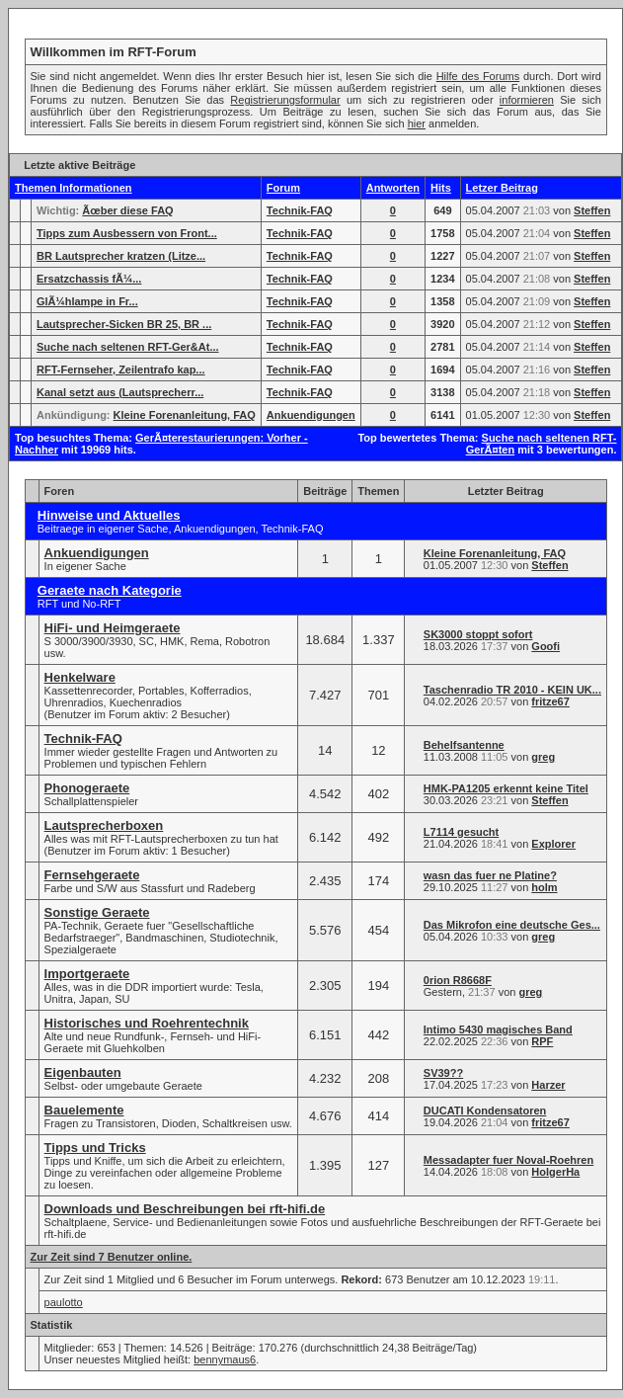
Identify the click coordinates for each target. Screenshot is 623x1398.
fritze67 (550, 701)
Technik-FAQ (300, 210)
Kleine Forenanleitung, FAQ (185, 415)
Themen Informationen (73, 188)
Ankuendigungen (311, 415)
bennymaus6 (225, 1359)
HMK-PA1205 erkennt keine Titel (506, 788)
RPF (542, 1041)
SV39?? (443, 1073)
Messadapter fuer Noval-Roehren (508, 1160)
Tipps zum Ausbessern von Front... (127, 233)
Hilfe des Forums (478, 76)
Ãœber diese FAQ (127, 210)
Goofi (545, 646)
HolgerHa (555, 1172)
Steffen (592, 210)
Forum (283, 188)
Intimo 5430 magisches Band (498, 1029)
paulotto (63, 1302)
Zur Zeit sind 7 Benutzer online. (112, 1257)
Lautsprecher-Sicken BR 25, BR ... (124, 324)
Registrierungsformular (285, 100)
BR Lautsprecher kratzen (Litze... (121, 256)
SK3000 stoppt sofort (478, 634)
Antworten (393, 188)
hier (417, 123)
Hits (440, 188)
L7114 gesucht (461, 832)
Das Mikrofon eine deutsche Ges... (512, 925)
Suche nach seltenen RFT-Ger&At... (128, 347)
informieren (527, 100)
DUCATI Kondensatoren (485, 1110)
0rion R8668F (458, 980)
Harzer (548, 1085)
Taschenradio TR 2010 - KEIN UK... (512, 690)
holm (544, 887)
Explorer (553, 844)
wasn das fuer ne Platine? (490, 875)
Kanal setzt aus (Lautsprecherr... (120, 392)
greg (543, 757)
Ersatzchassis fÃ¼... (89, 279)
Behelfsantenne (464, 745)
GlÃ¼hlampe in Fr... (87, 301)
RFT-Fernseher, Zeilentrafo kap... (121, 369)
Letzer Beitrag (502, 188)
